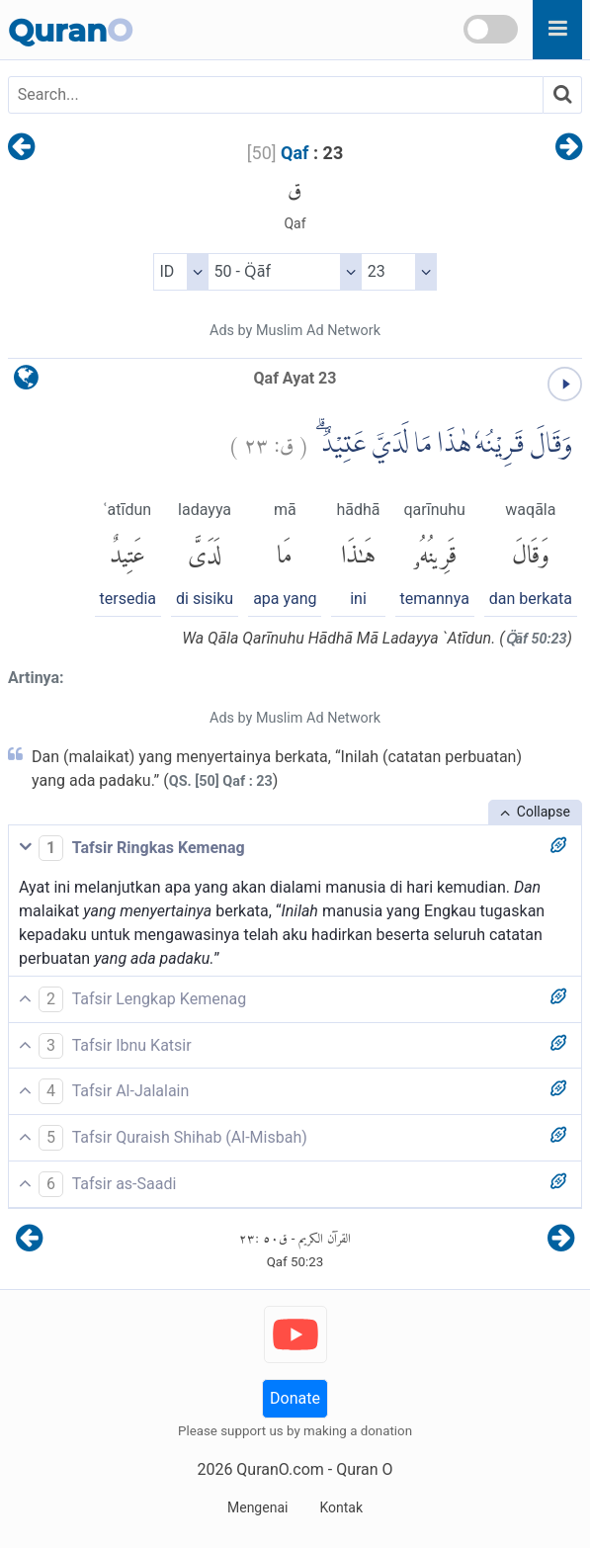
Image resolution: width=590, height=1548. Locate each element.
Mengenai (257, 1507)
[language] (26, 382)
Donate (295, 1398)
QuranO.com (279, 1469)
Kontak (341, 1507)
